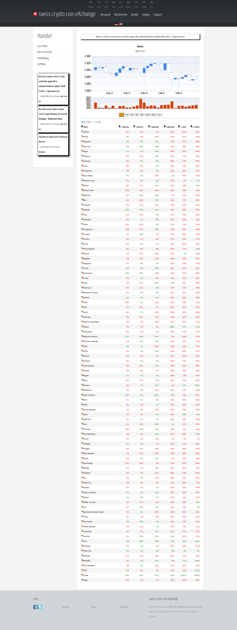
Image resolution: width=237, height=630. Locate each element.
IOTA (85, 346)
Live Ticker (42, 46)
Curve (85, 244)
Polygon (86, 449)
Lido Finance (88, 366)
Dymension (88, 273)
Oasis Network (89, 410)
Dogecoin (87, 263)
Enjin (85, 283)
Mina (85, 380)
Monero (86, 385)
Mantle (86, 376)
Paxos (85, 439)
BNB (128, 2)
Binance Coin (88, 181)
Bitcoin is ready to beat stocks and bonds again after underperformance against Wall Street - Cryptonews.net (140, 37)
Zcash (85, 575)
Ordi (85, 424)
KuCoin (86, 356)
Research (105, 14)
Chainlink (87, 220)
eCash (86, 278)
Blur (85, 200)
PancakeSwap (89, 434)
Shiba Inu (87, 483)
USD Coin (87, 551)
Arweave (87, 161)
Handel (134, 14)
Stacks (86, 497)
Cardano (86, 205)
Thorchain (87, 531)
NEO (85, 400)
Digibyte (86, 258)
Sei (84, 478)
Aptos (85, 151)
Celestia (86, 210)
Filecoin (86, 298)
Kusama (86, 361)
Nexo (85, 405)
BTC (90, 2)
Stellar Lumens (89, 502)
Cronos (86, 239)
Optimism (87, 419)
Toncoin (86, 536)
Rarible (86, 468)
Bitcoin (86, 185)
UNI (136, 2)
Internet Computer (90, 341)
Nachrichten (120, 14)
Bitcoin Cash (88, 190)
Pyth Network (88, 453)
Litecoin (86, 371)
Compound (87, 229)
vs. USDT (88, 122)
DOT (120, 2)
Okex (85, 414)
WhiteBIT (87, 561)
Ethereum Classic (90, 293)
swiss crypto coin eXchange (65, 14)
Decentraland (88, 249)
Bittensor (87, 195)
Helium (86, 327)
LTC (106, 2)
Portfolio (41, 64)
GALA (85, 312)
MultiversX (87, 390)
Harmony (87, 317)
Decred (86, 254)
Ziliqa (85, 580)
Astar (85, 166)
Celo (85, 215)
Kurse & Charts (44, 52)
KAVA (85, 351)
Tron (85, 541)
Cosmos (86, 234)
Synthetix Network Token (93, 512)
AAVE (85, 137)
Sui (84, 507)
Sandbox (87, 473)
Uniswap (86, 546)
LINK (151, 2)
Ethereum (87, 288)
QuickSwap (88, 463)
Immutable (87, 332)
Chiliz (85, 224)
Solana (86, 487)
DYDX (85, 268)
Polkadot (87, 444)
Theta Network (89, 527)
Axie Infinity (88, 176)
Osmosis (87, 429)
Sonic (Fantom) (89, 492)
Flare (85, 302)
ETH (99, 2)
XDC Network (89, 565)
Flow (85, 307)
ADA (113, 2)
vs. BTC (98, 122)
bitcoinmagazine (42, 152)
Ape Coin (87, 146)
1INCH (86, 132)
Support (158, 14)
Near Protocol (89, 395)
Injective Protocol (90, 336)
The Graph (87, 522)
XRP (143, 2)
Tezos (85, 517)
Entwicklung (43, 58)
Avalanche (87, 171)
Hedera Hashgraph (91, 322)
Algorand (87, 142)
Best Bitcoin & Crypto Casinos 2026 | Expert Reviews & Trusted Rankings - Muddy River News (53, 114)
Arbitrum (86, 156)
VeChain (86, 556)
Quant (85, 458)
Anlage (146, 14)
